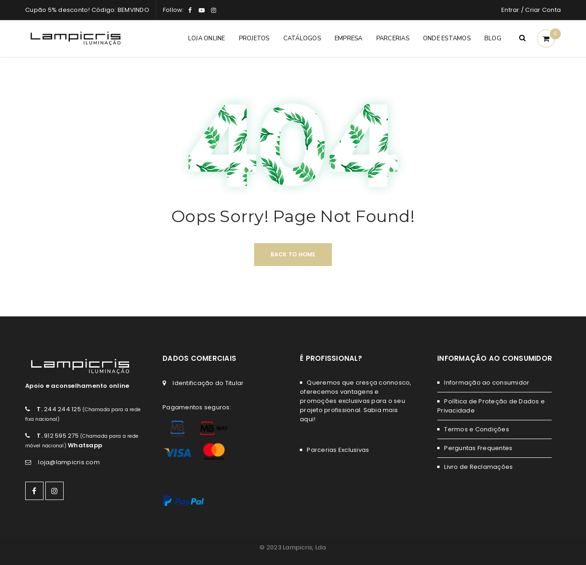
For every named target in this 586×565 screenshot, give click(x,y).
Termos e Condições (476, 429)
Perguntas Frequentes (478, 448)
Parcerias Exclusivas (338, 449)
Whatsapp (85, 445)
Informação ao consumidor (486, 382)
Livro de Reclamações (478, 466)
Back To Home (293, 254)
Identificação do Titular (208, 383)
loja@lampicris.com (69, 462)
